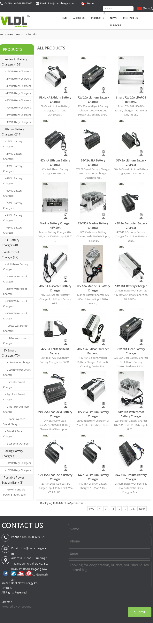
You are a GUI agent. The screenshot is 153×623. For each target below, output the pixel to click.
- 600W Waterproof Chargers (15, 303)
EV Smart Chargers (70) (10, 352)
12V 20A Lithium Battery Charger (93, 414)
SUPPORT (115, 25)
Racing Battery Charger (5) (12, 453)
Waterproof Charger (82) (10, 254)
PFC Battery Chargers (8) (10, 242)
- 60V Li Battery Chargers (12, 193)
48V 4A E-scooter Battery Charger (131, 225)
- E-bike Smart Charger (18, 362)
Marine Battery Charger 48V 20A (55, 225)
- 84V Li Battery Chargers (12, 217)
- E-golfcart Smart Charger (14, 397)
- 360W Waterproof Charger (15, 291)
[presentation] (121, 597)
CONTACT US (22, 525)
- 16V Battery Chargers (18, 470)
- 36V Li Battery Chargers (12, 168)
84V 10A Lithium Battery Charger (131, 477)
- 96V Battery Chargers (18, 122)
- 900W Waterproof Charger (15, 316)
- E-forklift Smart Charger (13, 433)
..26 (132, 509)
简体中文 (148, 8)
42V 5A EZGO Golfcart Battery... (55, 351)
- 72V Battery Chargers (18, 107)
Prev (91, 509)
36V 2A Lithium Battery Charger (131, 163)
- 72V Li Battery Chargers (12, 205)
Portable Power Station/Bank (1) (13, 479)
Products (97, 18)
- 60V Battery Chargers (18, 100)
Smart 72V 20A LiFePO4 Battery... (131, 100)
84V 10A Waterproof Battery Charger (131, 414)
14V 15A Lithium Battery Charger (93, 477)
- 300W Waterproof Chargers (15, 279)
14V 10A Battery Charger (131, 286)
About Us (79, 18)
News (113, 18)
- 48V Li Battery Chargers (12, 181)
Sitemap (7, 602)
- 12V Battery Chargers (18, 71)
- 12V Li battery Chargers (12, 144)
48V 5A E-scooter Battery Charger (55, 288)
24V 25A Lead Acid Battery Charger (55, 414)
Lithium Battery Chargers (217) (13, 131)
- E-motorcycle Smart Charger (16, 409)
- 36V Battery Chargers (18, 86)
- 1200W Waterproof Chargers (15, 328)
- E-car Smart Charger (17, 443)
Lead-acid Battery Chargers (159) (14, 61)
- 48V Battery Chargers (18, 93)
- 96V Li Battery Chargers (12, 230)
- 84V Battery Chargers (18, 115)
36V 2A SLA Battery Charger (93, 163)
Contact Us (130, 18)
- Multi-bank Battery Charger (15, 266)
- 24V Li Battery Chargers (12, 156)
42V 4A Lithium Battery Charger (55, 163)
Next (142, 509)
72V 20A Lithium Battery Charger (93, 100)
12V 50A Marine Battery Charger (93, 225)
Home (63, 18)
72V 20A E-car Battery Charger (131, 351)
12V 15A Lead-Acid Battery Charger (55, 477)
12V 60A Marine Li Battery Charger (93, 288)
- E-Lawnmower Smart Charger (17, 372)
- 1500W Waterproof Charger (15, 340)
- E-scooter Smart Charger (14, 384)
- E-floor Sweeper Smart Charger (14, 421)
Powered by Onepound (17, 606)
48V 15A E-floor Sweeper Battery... (93, 351)
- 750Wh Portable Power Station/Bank (14, 492)
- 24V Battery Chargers (18, 78)
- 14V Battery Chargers (18, 463)
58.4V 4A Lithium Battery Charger (55, 100)
